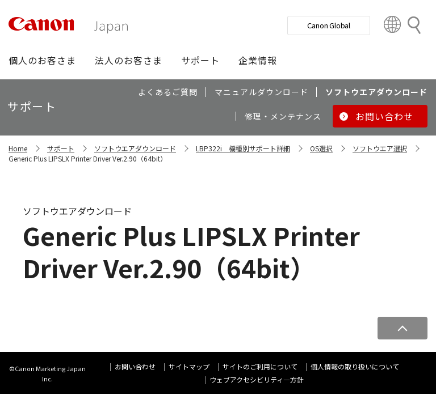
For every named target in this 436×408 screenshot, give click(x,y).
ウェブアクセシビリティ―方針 (256, 379)
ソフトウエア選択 (380, 148)
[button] (42, 60)
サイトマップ (189, 366)
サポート (60, 148)
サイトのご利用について (260, 366)
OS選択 (321, 148)
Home (18, 148)
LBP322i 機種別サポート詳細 (243, 148)
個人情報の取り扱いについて (355, 366)
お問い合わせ (135, 366)
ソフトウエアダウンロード (135, 148)
